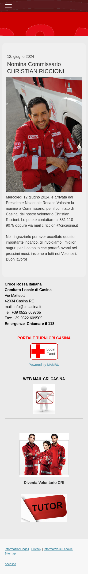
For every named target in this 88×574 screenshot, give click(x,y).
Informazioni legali (17, 549)
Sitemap (10, 553)
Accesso (10, 564)
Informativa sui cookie (58, 549)
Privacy (36, 549)
